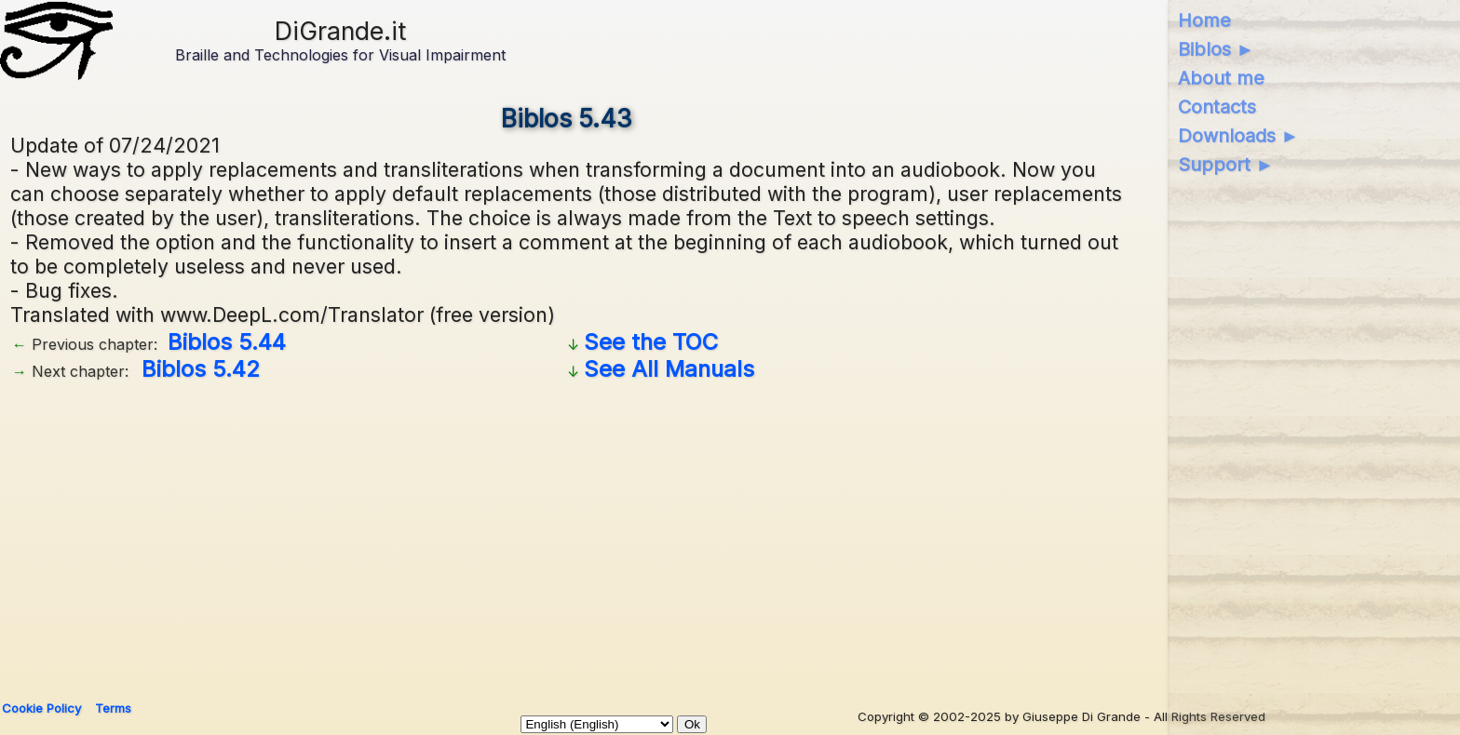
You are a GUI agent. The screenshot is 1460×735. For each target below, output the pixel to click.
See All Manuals (669, 368)
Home (1204, 20)
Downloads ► (1239, 136)
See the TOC (651, 341)
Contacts (1217, 107)
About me (1221, 78)
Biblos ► (1216, 49)
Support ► (1226, 165)
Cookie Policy (41, 708)
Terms (113, 708)
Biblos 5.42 (201, 368)
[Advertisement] (567, 534)
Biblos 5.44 (227, 341)
